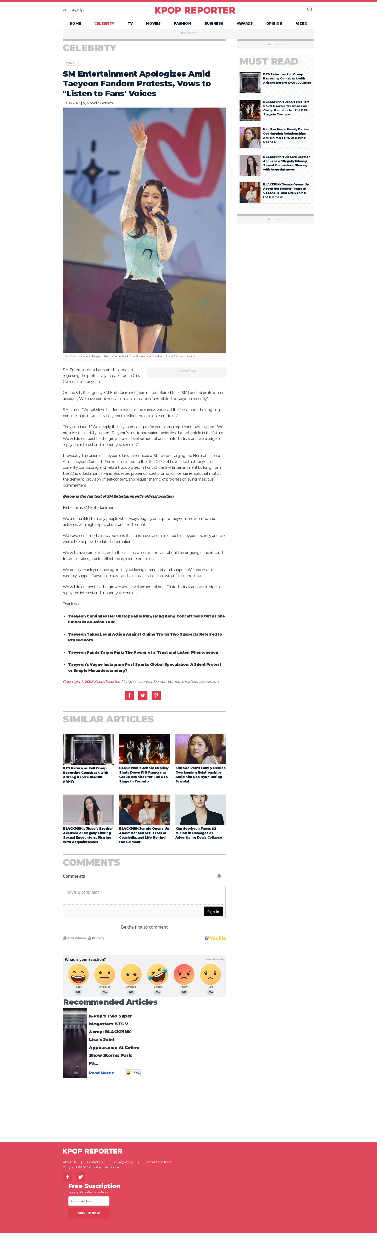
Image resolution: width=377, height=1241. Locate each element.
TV (129, 25)
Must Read (269, 65)
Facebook (129, 819)
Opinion (274, 25)
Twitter (142, 819)
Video (302, 25)
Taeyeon (71, 66)
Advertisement (188, 36)
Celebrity (104, 25)
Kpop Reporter (106, 806)
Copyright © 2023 (78, 806)
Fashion (182, 25)
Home (75, 25)
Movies (153, 25)
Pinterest (156, 819)
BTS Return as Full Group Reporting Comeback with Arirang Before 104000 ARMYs (287, 82)
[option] (144, 238)
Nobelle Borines (100, 106)
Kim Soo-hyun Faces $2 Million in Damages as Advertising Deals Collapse (198, 1076)
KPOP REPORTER (195, 11)
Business (213, 25)
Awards (245, 25)
